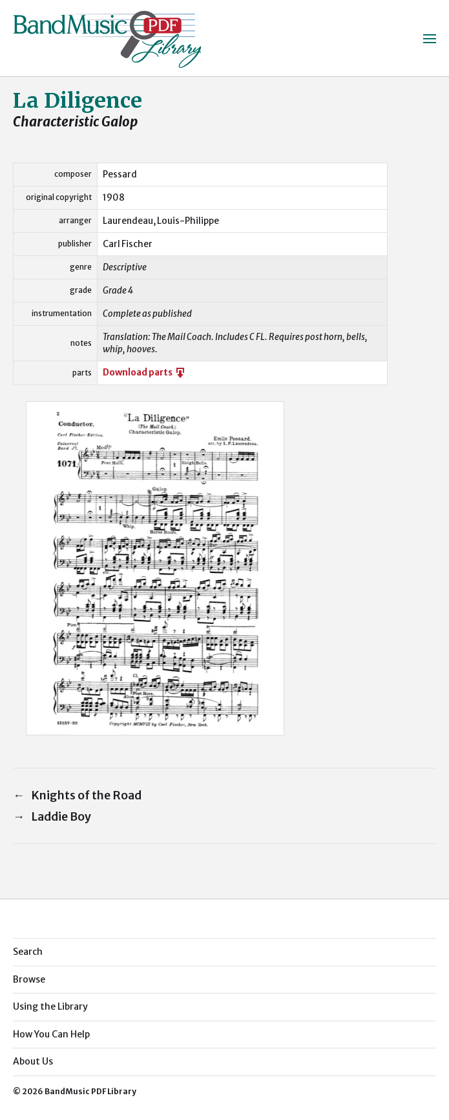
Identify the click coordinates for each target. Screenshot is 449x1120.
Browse (29, 979)
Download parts (145, 372)
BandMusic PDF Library (90, 1091)
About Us (33, 1061)
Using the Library (50, 1006)
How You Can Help (51, 1034)
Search (28, 951)
